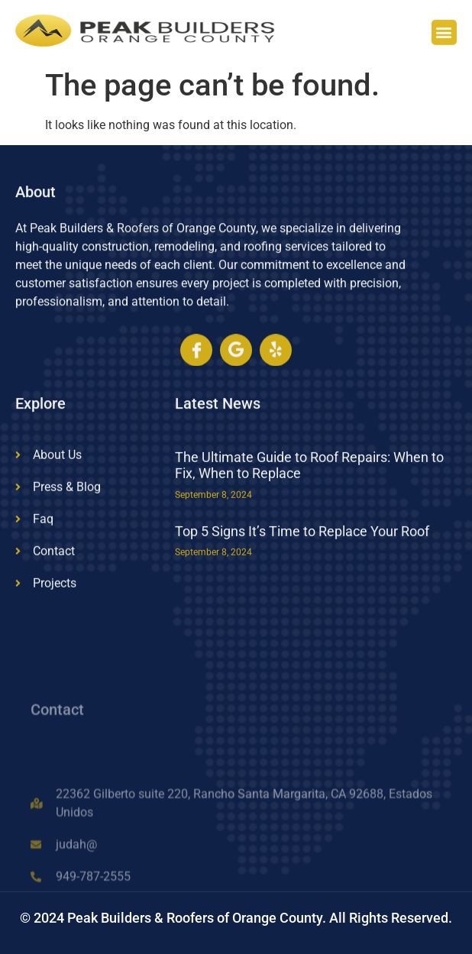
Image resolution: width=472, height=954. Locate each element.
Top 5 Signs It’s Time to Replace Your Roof (302, 549)
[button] (444, 34)
